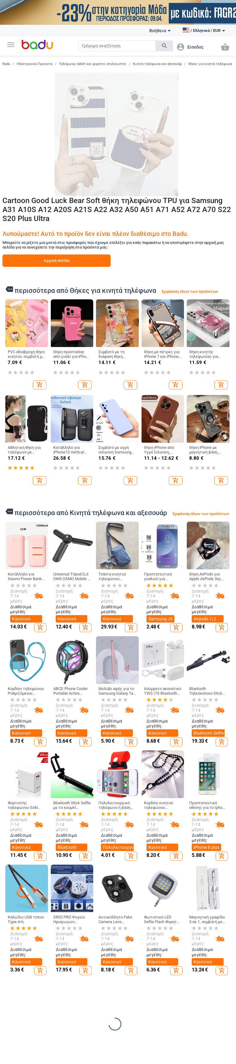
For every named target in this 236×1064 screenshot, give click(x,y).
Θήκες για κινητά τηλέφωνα (210, 64)
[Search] (117, 46)
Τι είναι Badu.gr (20, 909)
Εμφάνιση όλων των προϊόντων (190, 291)
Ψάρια (128, 1046)
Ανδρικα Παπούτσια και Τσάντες (97, 937)
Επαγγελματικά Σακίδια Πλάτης (97, 967)
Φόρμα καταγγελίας (17, 985)
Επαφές (13, 973)
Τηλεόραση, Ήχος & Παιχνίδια (94, 1049)
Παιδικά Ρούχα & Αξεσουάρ (137, 916)
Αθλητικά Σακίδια (92, 1005)
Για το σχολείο (135, 995)
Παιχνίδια (131, 985)
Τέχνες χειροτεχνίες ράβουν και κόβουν (172, 963)
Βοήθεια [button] (160, 30)
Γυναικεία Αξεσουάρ (54, 932)
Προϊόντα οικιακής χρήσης (175, 944)
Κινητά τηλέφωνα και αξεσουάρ (157, 64)
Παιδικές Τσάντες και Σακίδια (133, 946)
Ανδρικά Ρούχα (59, 920)
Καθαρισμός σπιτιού (171, 916)
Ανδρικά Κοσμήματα (209, 970)
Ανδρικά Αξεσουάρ (54, 946)
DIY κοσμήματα (212, 915)
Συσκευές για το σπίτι (175, 1000)
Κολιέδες (208, 983)
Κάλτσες (53, 959)
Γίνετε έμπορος (20, 920)
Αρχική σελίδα (56, 260)
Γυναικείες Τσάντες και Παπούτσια (94, 918)
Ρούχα (52, 899)
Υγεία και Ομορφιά (170, 1034)
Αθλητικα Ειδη (21, 1031)
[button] (11, 44)
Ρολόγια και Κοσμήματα (212, 902)
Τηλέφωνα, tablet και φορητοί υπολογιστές (92, 64)
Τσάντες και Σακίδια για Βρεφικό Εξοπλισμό (94, 986)
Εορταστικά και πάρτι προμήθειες (174, 984)
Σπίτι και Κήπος (170, 902)
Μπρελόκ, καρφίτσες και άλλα (212, 929)
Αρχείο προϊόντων (16, 960)
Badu (6, 64)
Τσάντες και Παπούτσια (96, 902)
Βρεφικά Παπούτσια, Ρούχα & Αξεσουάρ (132, 967)
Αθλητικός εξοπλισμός (17, 1042)
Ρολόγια (207, 944)
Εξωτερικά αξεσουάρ (55, 1042)
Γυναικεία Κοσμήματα (209, 956)
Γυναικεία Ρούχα (60, 909)
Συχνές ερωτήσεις (16, 932)
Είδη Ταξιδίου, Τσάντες (96, 953)
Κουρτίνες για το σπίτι (175, 930)
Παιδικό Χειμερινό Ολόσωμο (54, 973)
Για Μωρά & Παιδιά (134, 902)
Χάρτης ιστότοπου (16, 946)
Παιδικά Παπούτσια (132, 930)
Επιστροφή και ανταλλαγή (19, 999)
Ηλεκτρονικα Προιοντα (34, 64)
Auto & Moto (58, 1031)
